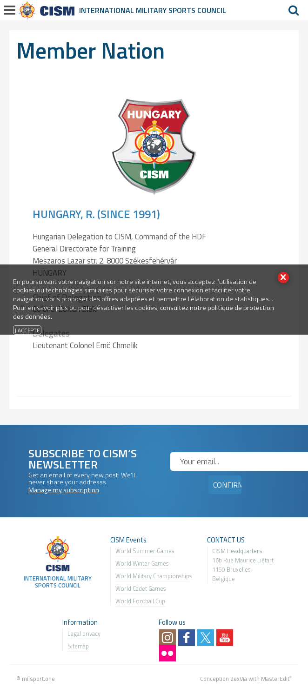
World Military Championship (152, 576)
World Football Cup (140, 601)
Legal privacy (83, 633)
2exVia (238, 678)
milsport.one (38, 678)
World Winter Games (141, 563)
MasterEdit (275, 678)
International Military (123, 10)
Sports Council (197, 10)
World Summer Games (144, 550)
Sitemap (78, 646)
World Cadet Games (140, 588)
